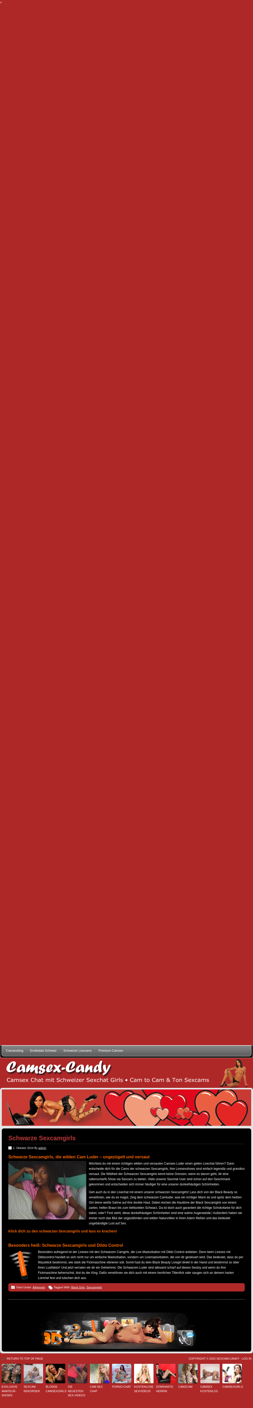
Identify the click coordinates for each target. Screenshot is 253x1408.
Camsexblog (14, 1050)
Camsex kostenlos (209, 1389)
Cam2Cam (185, 1386)
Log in (246, 1358)
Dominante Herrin (164, 1389)
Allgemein (38, 1287)
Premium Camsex (110, 1050)
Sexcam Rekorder (32, 1389)
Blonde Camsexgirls (55, 1389)
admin (42, 1147)
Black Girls (78, 1287)
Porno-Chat (121, 1386)
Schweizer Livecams (77, 1050)
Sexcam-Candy (227, 1358)
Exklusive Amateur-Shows (9, 1391)
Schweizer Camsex (126, 1073)
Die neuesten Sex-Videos (76, 1391)
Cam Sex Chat (96, 1389)
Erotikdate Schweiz (43, 1050)
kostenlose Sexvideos (144, 1389)
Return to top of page (25, 1358)
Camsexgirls (232, 1386)
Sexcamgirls (94, 1287)
